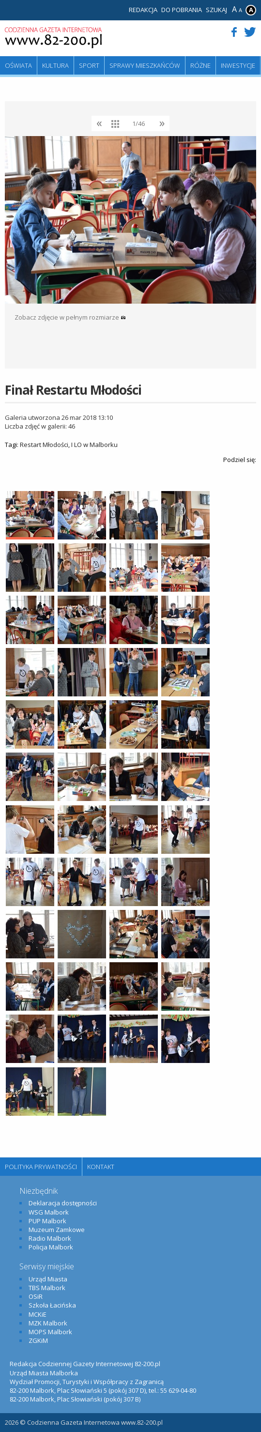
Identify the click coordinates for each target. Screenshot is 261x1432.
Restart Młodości (44, 444)
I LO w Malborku (94, 444)
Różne (200, 65)
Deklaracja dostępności (63, 1203)
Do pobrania (181, 9)
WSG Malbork (49, 1212)
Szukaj (216, 9)
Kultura (55, 65)
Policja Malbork (51, 1247)
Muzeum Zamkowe (57, 1229)
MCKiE (37, 1314)
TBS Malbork (47, 1287)
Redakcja (143, 9)
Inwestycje (238, 65)
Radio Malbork (50, 1238)
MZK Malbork (48, 1323)
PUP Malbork (47, 1220)
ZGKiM (38, 1340)
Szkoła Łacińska (52, 1305)
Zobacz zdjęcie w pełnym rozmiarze (70, 317)
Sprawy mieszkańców (144, 65)
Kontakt (100, 1166)
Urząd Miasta (48, 1279)
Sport (89, 65)
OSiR (36, 1296)
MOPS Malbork (50, 1331)
